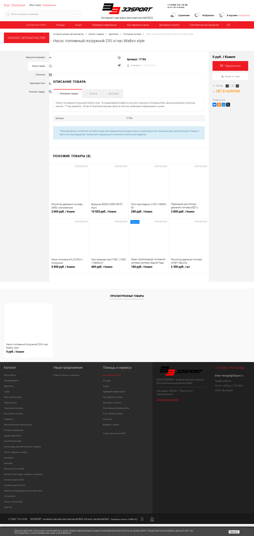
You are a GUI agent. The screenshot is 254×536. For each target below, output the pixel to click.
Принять (234, 532)
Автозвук (8, 463)
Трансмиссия (10, 402)
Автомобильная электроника (18, 424)
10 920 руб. (109, 213)
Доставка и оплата (169, 25)
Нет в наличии (226, 91)
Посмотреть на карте (167, 399)
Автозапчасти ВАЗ (36, 25)
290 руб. (149, 213)
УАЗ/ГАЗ (8, 507)
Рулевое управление (13, 430)
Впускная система (13, 397)
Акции (78, 25)
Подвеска (8, 419)
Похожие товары (40, 91)
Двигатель (9, 386)
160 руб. (149, 268)
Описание (44, 74)
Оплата (93, 93)
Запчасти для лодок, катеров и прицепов (23, 474)
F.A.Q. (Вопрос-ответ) (113, 413)
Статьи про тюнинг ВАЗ (114, 433)
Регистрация (18, 5)
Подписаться (230, 65)
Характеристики (40, 83)
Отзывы (60, 25)
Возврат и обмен (111, 424)
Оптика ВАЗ (9, 496)
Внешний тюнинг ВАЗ (14, 468)
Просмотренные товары (127, 296)
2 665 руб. (69, 213)
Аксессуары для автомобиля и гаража (22, 446)
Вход (6, 5)
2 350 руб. (189, 268)
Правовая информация (104, 25)
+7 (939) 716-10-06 (177, 4)
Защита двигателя (12, 435)
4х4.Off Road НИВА (13, 441)
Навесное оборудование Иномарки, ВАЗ (23, 490)
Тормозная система (13, 408)
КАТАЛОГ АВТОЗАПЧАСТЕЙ (26, 38)
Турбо (7, 391)
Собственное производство (204, 25)
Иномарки (9, 457)
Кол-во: (220, 85)
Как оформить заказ (138, 25)
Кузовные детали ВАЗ (14, 485)
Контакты (107, 419)
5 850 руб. (69, 268)
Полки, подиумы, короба (15, 452)
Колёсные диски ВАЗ (14, 479)
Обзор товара (42, 66)
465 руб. (109, 268)
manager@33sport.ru (232, 375)
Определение (49, 5)
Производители (11, 380)
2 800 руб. (189, 213)
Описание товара (69, 93)
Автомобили (10, 375)
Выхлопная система (13, 413)
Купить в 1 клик (230, 76)
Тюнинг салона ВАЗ (13, 501)
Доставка (114, 93)
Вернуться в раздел (39, 57)
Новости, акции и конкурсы (66, 375)
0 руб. (15, 351)
